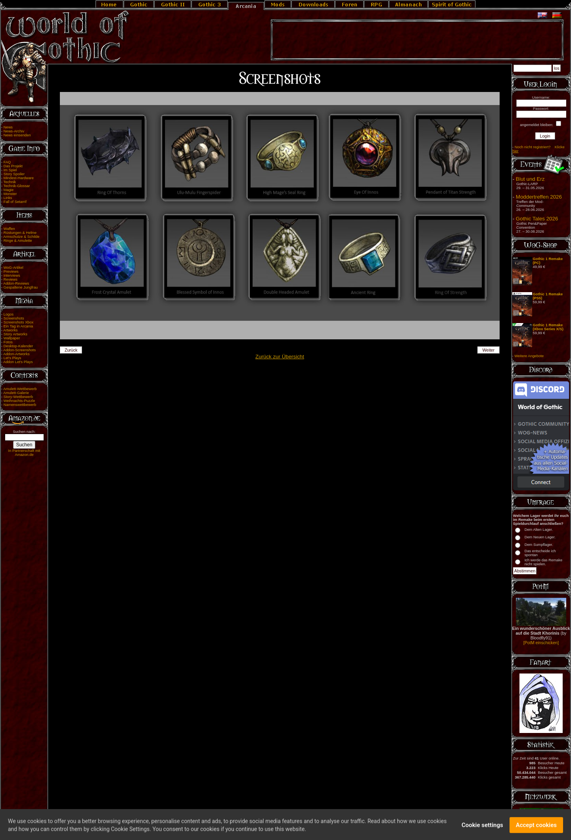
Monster (10, 194)
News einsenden (17, 135)
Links (8, 198)
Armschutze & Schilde (21, 237)
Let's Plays (12, 358)
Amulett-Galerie (16, 393)
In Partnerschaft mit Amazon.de (24, 453)
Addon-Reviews (16, 283)
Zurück (71, 350)
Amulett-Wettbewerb (19, 389)
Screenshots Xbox (19, 322)
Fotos (8, 342)
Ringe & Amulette (18, 241)
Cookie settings (482, 827)
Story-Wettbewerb (18, 397)
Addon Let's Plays (18, 362)
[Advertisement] (417, 40)
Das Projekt (13, 166)
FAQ (7, 162)
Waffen (9, 229)
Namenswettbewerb (20, 405)
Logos (8, 314)
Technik (10, 182)
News (8, 127)
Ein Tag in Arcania (18, 326)
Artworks (10, 330)
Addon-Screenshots (19, 350)
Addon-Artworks (16, 354)
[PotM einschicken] (541, 642)
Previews (11, 272)
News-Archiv (14, 131)
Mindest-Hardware (19, 178)
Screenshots (14, 318)
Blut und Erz (530, 179)
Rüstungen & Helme (20, 233)
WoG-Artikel (13, 268)
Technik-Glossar (17, 186)
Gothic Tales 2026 (537, 219)
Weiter (489, 350)
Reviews (10, 279)
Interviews (12, 275)
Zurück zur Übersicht (279, 357)
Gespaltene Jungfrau (21, 287)
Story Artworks (15, 334)
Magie (8, 190)
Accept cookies (536, 827)
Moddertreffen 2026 (539, 197)
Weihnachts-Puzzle (19, 401)
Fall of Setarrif (15, 202)
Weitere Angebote (529, 356)
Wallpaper (12, 338)
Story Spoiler (14, 174)
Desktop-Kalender (18, 346)
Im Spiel (10, 170)
